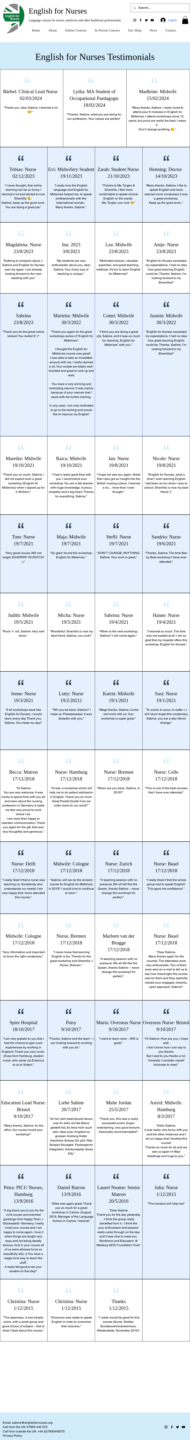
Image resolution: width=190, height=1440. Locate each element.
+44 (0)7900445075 (51, 1431)
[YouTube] (152, 20)
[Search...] (159, 8)
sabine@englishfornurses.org (32, 1422)
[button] (185, 20)
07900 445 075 (37, 1427)
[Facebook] (140, 20)
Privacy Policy (12, 1435)
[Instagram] (135, 20)
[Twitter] (146, 20)
